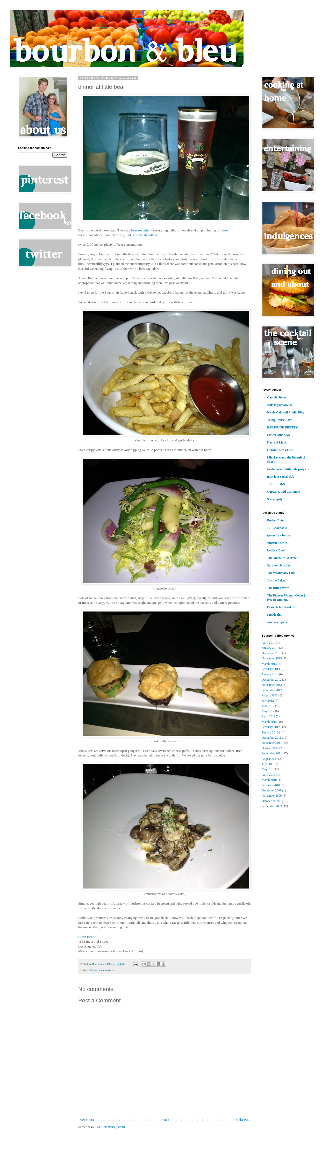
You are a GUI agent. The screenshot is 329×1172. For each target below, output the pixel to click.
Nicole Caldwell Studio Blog (285, 412)
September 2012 (272, 690)
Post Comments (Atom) (110, 1127)
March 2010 (269, 780)
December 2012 (271, 679)
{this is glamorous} (279, 405)
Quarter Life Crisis (279, 450)
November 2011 (272, 743)
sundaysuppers (277, 622)
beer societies (140, 230)
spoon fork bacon (278, 535)
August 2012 (270, 695)
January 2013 (270, 674)
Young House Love (279, 420)
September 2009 (272, 806)
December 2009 (271, 790)
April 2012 (268, 716)
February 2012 (271, 727)
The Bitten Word (278, 588)
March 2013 (269, 664)
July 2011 (268, 764)
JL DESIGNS (276, 484)
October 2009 (270, 801)
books (224, 230)
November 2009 (272, 795)
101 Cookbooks (277, 528)
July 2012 (268, 700)
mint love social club (280, 476)
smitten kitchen (277, 543)
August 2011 (269, 759)
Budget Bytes (276, 520)
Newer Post (87, 1120)
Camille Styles (276, 397)
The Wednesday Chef (281, 573)
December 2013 (271, 653)
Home (165, 1120)
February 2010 (271, 785)
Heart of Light (276, 442)
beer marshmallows (145, 235)
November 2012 (272, 685)
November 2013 (272, 658)
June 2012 (268, 706)
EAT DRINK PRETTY (282, 427)
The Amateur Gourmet (282, 558)
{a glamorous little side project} (288, 469)
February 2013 (271, 669)
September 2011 (272, 753)
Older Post (242, 1120)
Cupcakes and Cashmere (283, 491)
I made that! (275, 614)
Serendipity (274, 499)
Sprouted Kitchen (279, 565)
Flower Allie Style (278, 435)
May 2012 (268, 711)
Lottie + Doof (276, 550)
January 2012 (270, 732)
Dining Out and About (101, 970)
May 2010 (268, 769)
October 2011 (270, 748)
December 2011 (271, 737)
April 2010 (268, 774)
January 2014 (270, 648)
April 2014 (268, 642)
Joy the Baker (276, 580)
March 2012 (269, 722)
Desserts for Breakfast (282, 607)
